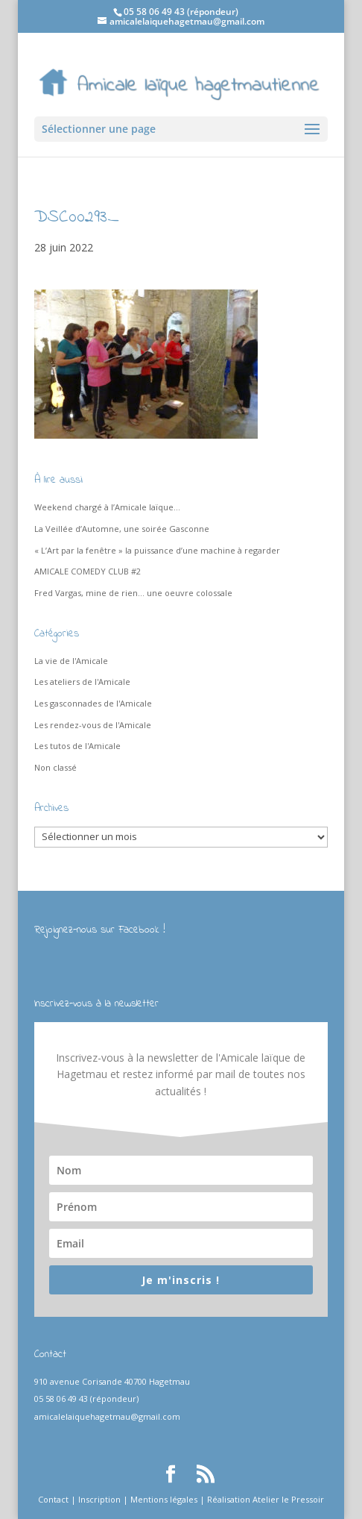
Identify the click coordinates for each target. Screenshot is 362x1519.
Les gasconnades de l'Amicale (93, 703)
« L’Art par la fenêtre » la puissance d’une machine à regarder (157, 550)
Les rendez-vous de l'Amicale (92, 724)
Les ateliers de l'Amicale (82, 681)
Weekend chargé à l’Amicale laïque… (107, 507)
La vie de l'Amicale (71, 660)
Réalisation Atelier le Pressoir (265, 1499)
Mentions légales (163, 1499)
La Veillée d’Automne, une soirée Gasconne (121, 528)
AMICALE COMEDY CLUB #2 (87, 571)
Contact (53, 1499)
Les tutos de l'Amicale (77, 745)
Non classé (55, 767)
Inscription (99, 1499)
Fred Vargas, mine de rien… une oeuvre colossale (133, 592)
